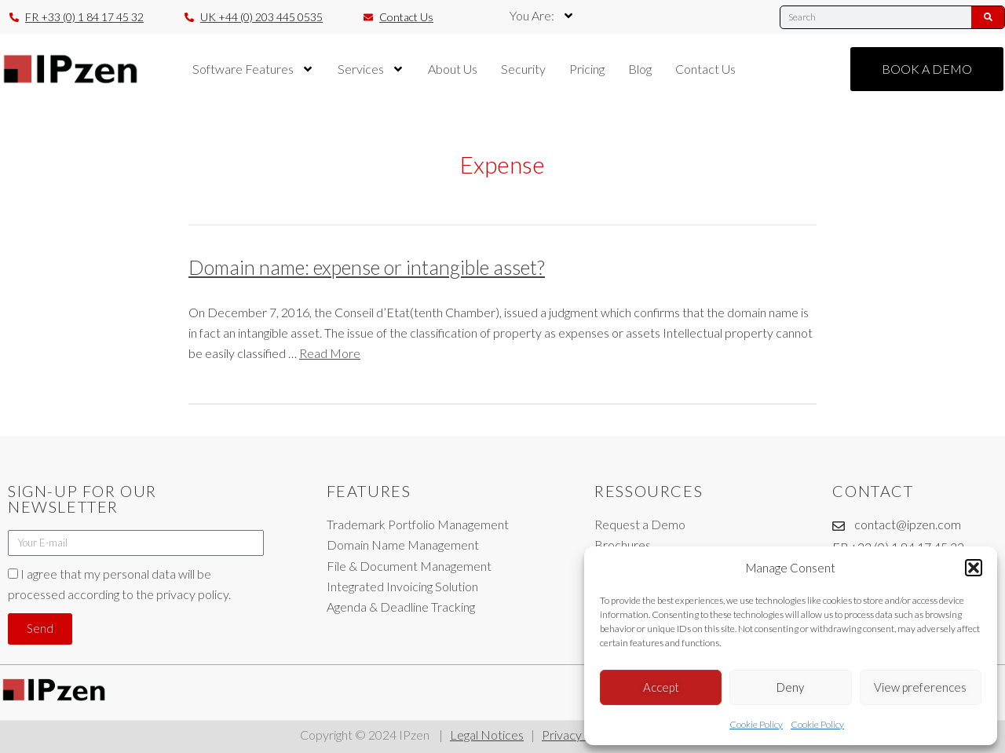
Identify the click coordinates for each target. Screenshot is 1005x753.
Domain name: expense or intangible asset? (366, 267)
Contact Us (705, 68)
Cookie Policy (756, 724)
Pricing (587, 68)
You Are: (542, 16)
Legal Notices (487, 734)
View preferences (920, 687)
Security (523, 68)
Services (371, 69)
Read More (329, 352)
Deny (790, 687)
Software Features (253, 69)
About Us (452, 68)
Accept (661, 687)
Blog (640, 68)
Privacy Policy (580, 734)
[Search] (987, 17)
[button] (973, 568)
